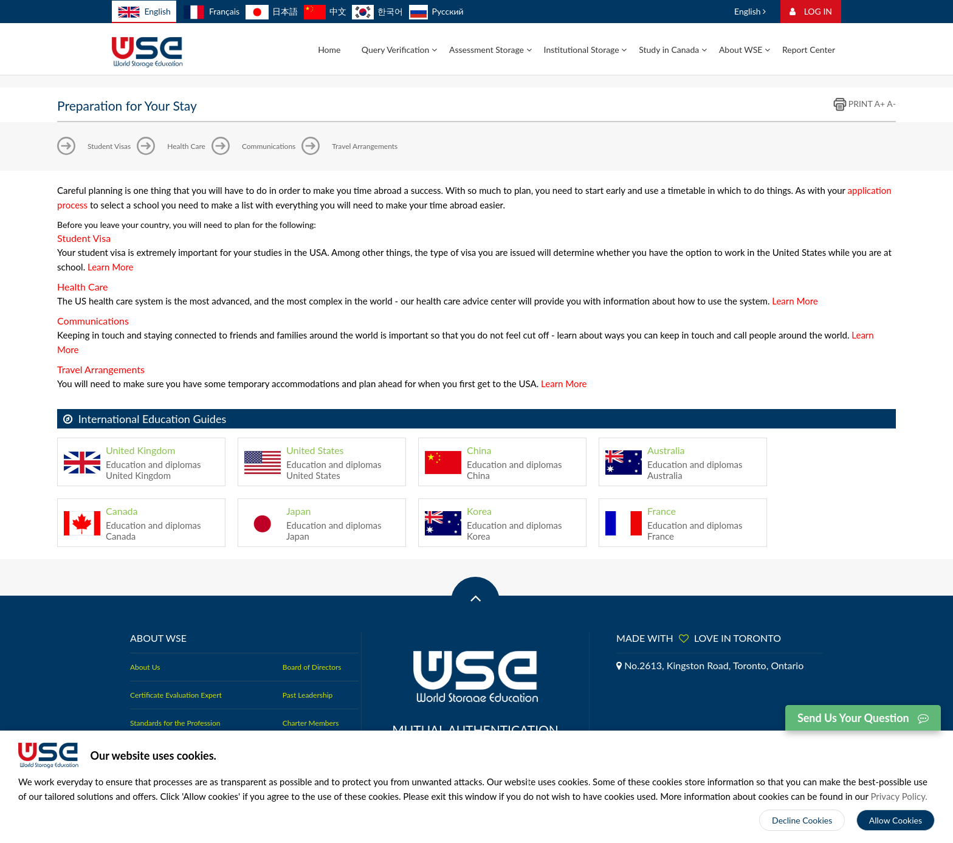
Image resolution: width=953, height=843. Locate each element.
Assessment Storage (490, 49)
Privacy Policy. (898, 796)
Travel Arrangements (364, 146)
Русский (436, 11)
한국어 (377, 11)
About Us (145, 667)
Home (329, 49)
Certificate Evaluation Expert (176, 695)
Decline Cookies (802, 820)
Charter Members (311, 723)
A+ (879, 103)
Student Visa (84, 238)
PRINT (853, 103)
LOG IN (811, 11)
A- (891, 103)
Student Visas (109, 146)
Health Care (186, 146)
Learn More (110, 266)
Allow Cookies (895, 820)
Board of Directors (312, 667)
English (144, 12)
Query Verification (399, 49)
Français (211, 11)
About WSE (744, 49)
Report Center (808, 49)
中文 (325, 11)
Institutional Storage (585, 49)
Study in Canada (673, 49)
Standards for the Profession (175, 723)
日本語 (272, 11)
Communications (268, 146)
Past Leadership (307, 695)
